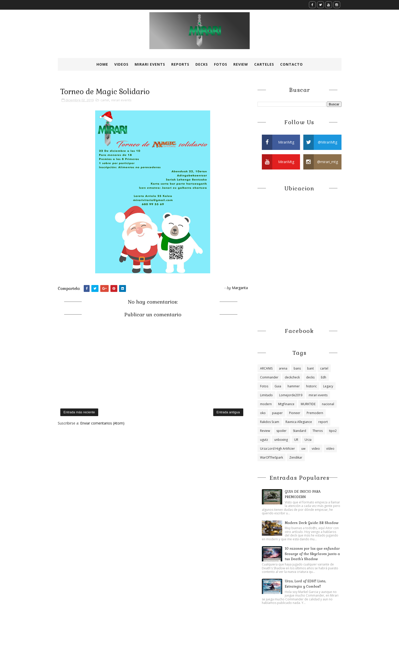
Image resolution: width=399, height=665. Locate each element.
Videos (121, 64)
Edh (323, 377)
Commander (269, 377)
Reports (180, 64)
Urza (308, 439)
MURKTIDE (308, 404)
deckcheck (292, 377)
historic (311, 386)
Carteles (264, 64)
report (323, 422)
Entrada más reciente (79, 412)
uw (303, 448)
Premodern (315, 413)
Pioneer (294, 413)
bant (310, 368)
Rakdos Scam (269, 422)
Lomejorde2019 (290, 395)
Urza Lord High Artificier (277, 448)
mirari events (121, 100)
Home (102, 64)
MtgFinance (286, 404)
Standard (299, 431)
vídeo (330, 448)
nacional (328, 404)
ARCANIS (266, 368)
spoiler (281, 431)
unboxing (281, 439)
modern (266, 404)
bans (297, 368)
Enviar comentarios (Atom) (102, 423)
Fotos (220, 64)
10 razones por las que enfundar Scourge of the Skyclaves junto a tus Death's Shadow (312, 553)
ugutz (264, 439)
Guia (278, 386)
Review (240, 64)
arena (283, 368)
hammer (294, 386)
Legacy (328, 386)
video (316, 448)
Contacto (291, 64)
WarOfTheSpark (271, 457)
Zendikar (295, 457)
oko (263, 413)
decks (310, 377)
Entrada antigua (228, 412)
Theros (317, 431)
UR (296, 439)
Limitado (266, 395)
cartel (105, 100)
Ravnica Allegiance (299, 422)
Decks (201, 64)
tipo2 (333, 431)
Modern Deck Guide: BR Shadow (311, 523)
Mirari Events (150, 64)
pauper (277, 413)
